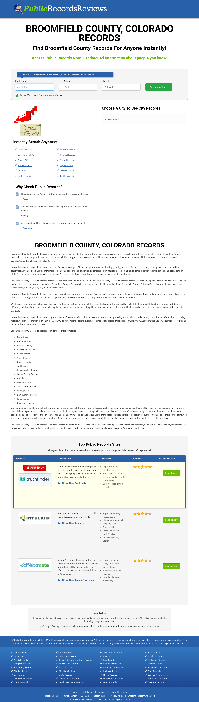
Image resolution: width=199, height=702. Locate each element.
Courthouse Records (67, 656)
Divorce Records (67, 154)
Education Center (51, 695)
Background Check (22, 663)
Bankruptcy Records (23, 667)
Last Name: (65, 81)
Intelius (101, 692)
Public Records (110, 682)
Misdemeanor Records (113, 667)
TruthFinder (87, 692)
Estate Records (65, 674)
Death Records (67, 175)
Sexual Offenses (25, 160)
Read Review (171, 472)
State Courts (100, 695)
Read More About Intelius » (71, 523)
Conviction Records (23, 678)
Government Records (113, 652)
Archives (85, 695)
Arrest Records (25, 149)
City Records (19, 674)
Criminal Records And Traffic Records (75, 660)
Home (74, 692)
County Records (21, 682)
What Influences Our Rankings (142, 695)
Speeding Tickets (26, 154)
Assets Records (21, 660)
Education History (66, 671)
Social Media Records (157, 667)
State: (105, 81)
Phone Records (110, 674)
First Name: (21, 81)
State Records (154, 671)
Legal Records (66, 165)
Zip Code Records (156, 682)
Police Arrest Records (113, 678)
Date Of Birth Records (68, 663)
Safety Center (70, 695)
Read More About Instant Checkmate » (76, 580)
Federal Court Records (68, 678)
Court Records (65, 652)
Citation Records (21, 671)
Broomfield (113, 118)
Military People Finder (113, 663)
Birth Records (24, 175)
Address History (67, 170)
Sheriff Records (155, 663)
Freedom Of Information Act (71, 682)
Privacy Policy (116, 695)
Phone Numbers (67, 160)
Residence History (156, 656)
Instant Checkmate (118, 692)
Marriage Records (68, 149)
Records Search (155, 652)
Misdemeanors (25, 165)
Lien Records (109, 660)
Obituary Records (111, 671)
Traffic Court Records (157, 678)
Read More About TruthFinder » (73, 483)
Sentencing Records (157, 660)
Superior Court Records (158, 674)
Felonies (22, 170)
